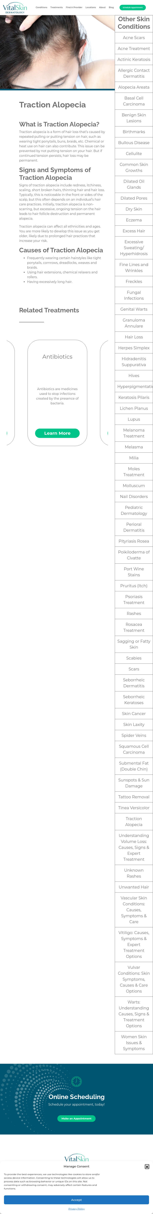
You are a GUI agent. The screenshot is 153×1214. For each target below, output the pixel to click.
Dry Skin (134, 209)
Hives (133, 375)
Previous (15, 388)
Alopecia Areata (134, 87)
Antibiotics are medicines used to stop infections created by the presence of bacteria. (57, 393)
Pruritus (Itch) (134, 585)
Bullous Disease (133, 142)
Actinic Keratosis (134, 59)
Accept (76, 1200)
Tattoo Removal (133, 797)
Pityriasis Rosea (134, 541)
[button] (147, 1166)
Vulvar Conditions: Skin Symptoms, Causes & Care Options (134, 979)
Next (100, 388)
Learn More (57, 433)
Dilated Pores (134, 198)
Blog (111, 7)
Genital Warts (133, 309)
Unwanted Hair (134, 887)
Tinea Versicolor (134, 807)
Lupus (134, 419)
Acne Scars (134, 37)
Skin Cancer (134, 713)
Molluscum (134, 485)
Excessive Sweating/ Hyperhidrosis (134, 247)
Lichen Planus (134, 408)
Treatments (56, 7)
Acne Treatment (134, 48)
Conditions (41, 7)
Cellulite (134, 153)
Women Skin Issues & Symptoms (134, 1042)
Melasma (134, 447)
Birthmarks (134, 131)
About (102, 7)
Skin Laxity (133, 724)
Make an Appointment (76, 1118)
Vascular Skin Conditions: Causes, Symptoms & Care (134, 910)
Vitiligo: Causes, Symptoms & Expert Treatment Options (134, 944)
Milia (133, 458)
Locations (90, 7)
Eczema (134, 220)
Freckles (134, 281)
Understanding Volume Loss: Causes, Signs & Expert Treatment (134, 847)
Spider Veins (134, 735)
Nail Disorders (134, 496)
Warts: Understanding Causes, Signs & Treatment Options (134, 1014)
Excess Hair (134, 231)
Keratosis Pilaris (133, 397)
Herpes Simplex (133, 348)
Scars (133, 669)
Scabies (133, 658)
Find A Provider (74, 7)
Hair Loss (134, 337)
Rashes (134, 613)
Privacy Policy (76, 1208)
